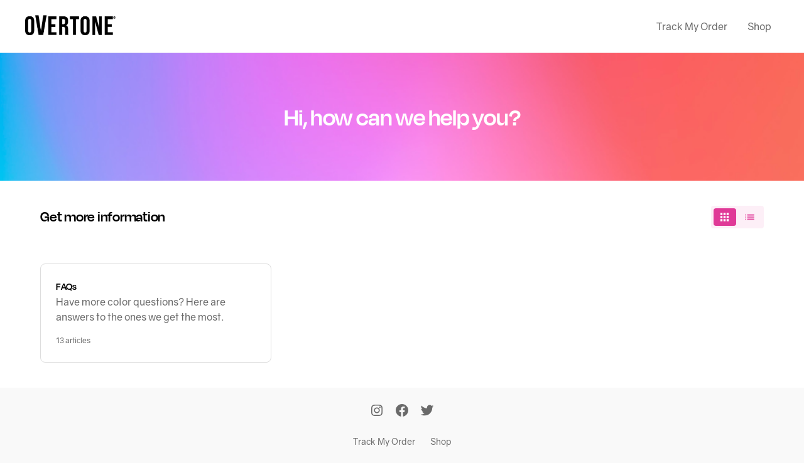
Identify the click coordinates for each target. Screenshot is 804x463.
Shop (759, 26)
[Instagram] (376, 411)
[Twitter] (427, 411)
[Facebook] (402, 411)
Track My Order (691, 26)
